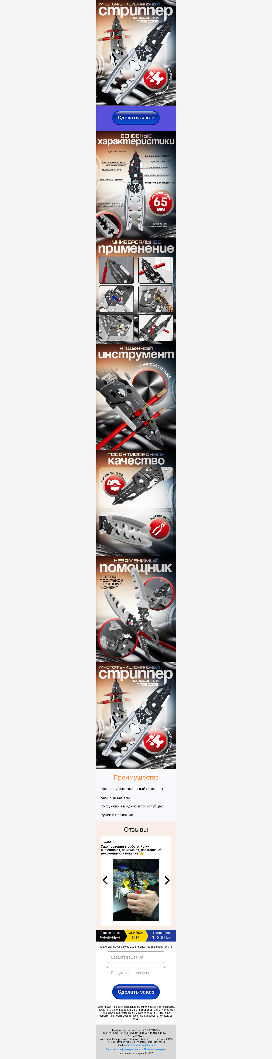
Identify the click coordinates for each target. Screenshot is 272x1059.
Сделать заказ (136, 117)
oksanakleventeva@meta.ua (140, 1045)
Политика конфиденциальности (124, 1049)
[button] (105, 880)
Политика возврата (155, 1049)
